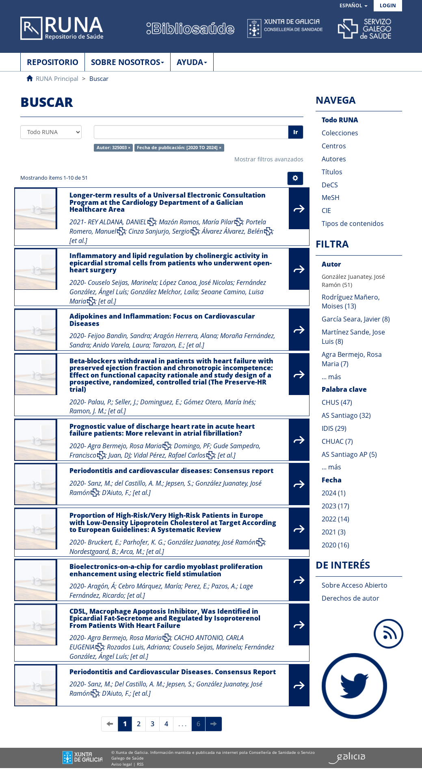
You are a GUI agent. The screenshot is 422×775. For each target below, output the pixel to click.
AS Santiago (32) (346, 415)
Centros (334, 145)
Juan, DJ (119, 455)
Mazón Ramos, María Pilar (196, 221)
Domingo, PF (192, 445)
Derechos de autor (350, 598)
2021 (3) (334, 532)
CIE (326, 210)
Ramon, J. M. (87, 410)
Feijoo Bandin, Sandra (119, 335)
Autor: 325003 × (113, 147)
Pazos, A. (223, 586)
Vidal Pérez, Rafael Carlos (170, 455)
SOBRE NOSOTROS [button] (127, 62)
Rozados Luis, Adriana (138, 647)
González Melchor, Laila (164, 291)
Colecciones (340, 132)
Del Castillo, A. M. (139, 683)
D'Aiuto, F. (116, 492)
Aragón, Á (101, 586)
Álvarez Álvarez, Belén (232, 231)
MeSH (331, 197)
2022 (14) (335, 518)
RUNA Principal (57, 78)
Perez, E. (196, 586)
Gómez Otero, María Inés (219, 401)
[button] (353, 6)
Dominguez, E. (160, 401)
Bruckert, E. (104, 542)
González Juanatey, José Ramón (211, 542)
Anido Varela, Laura (121, 345)
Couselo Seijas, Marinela (122, 282)
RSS (140, 764)
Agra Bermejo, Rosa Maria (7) (352, 359)
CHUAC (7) (337, 441)
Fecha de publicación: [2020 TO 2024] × (179, 147)
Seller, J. (126, 401)
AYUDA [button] (192, 62)
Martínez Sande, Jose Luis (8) (353, 337)
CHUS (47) (337, 402)
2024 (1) (334, 492)
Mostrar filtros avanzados (268, 159)
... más (331, 376)
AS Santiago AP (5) (349, 454)
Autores (334, 158)
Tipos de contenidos (353, 223)
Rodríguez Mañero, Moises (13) (351, 302)
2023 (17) (335, 505)
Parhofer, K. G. (143, 542)
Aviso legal (121, 764)
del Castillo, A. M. (138, 483)
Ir (295, 132)
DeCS (330, 184)
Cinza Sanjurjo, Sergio (159, 231)
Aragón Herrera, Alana (185, 335)
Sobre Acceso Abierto (354, 585)
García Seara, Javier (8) (356, 319)
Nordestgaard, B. (93, 551)
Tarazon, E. (167, 345)
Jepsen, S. (179, 483)
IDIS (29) (334, 428)
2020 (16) (335, 545)
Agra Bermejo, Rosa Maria (125, 445)
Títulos (332, 171)
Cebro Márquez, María (149, 586)
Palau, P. (100, 401)
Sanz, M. (99, 483)
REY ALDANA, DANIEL (117, 221)
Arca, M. (131, 551)
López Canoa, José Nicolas (196, 282)
